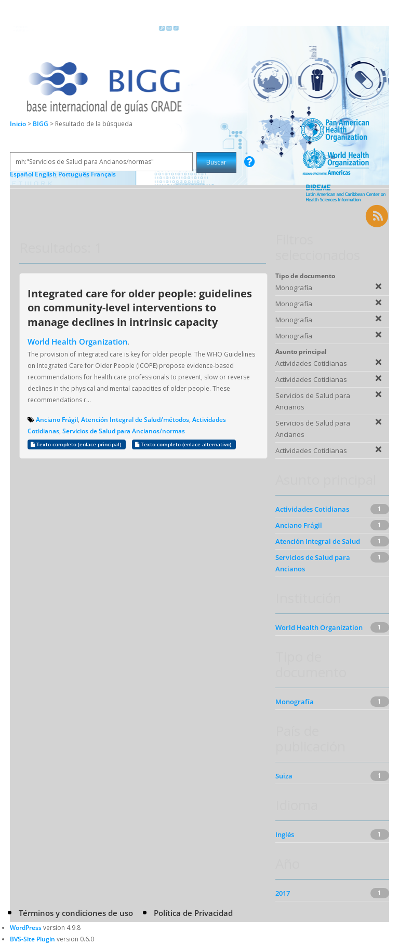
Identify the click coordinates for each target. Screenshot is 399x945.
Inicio (18, 123)
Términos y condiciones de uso (76, 913)
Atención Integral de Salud (317, 541)
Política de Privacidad (193, 913)
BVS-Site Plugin (32, 939)
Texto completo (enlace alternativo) (184, 444)
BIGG (41, 123)
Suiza (283, 775)
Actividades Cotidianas (312, 509)
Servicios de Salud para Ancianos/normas (123, 431)
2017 (282, 893)
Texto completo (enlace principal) (77, 444)
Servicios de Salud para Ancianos (312, 563)
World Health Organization (78, 341)
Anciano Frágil (57, 419)
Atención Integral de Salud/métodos (135, 419)
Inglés (284, 834)
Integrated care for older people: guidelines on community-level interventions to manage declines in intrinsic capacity (140, 307)
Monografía (294, 701)
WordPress (26, 927)
